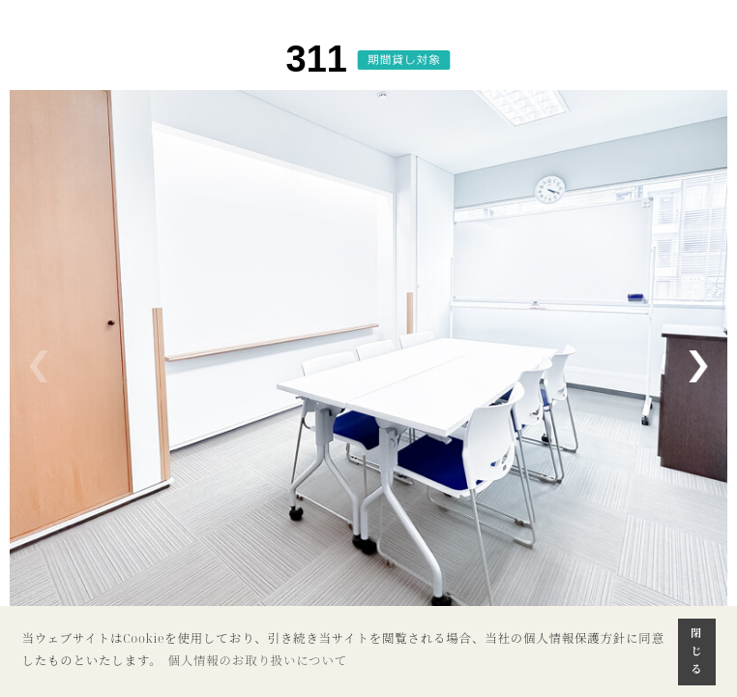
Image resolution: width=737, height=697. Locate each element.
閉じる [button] (696, 650)
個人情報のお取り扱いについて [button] (258, 660)
